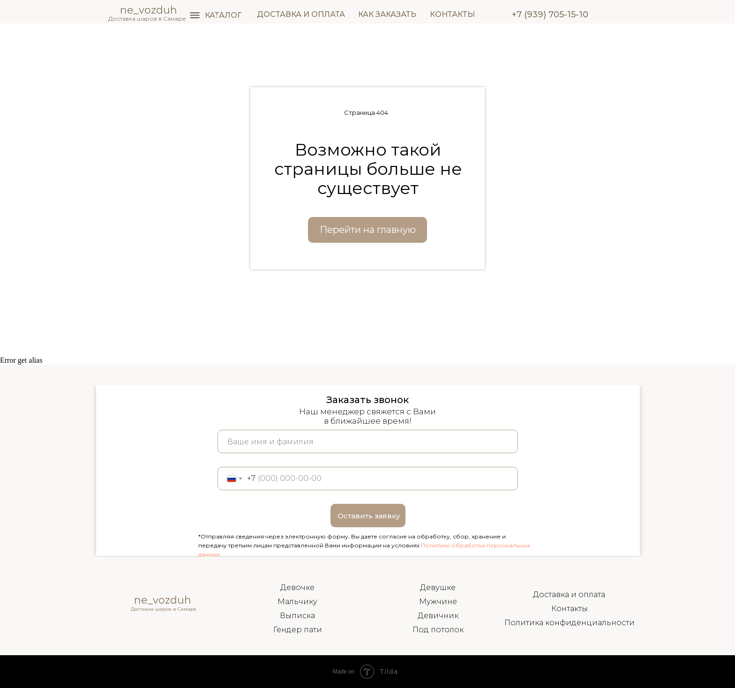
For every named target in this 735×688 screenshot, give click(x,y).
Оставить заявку (369, 515)
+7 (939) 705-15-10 (550, 14)
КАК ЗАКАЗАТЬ (387, 14)
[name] (368, 441)
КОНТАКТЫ (452, 14)
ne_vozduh (162, 600)
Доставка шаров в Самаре (147, 18)
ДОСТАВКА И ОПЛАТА (301, 14)
